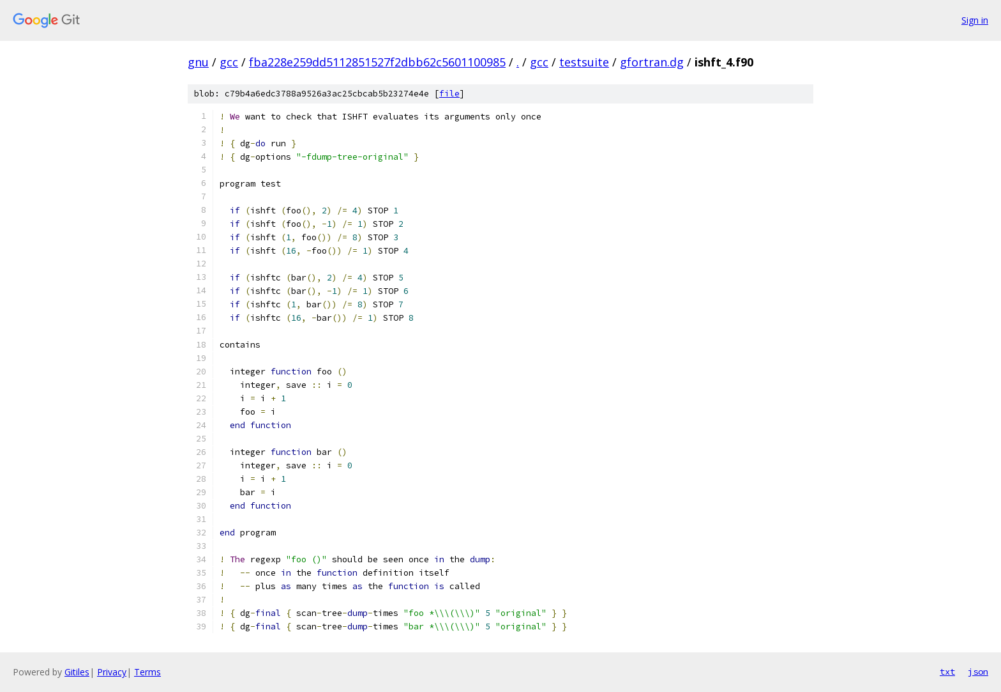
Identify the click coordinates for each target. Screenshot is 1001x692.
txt (947, 671)
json (978, 671)
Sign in (974, 20)
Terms (147, 672)
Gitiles (76, 672)
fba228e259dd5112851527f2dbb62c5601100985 (377, 62)
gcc (229, 62)
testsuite (584, 62)
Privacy (111, 672)
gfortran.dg (652, 62)
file (449, 93)
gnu (198, 62)
